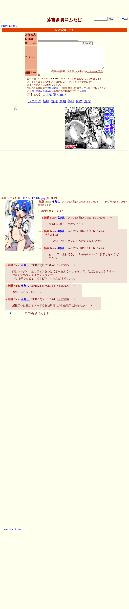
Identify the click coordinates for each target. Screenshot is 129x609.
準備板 (48, 87)
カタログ (34, 101)
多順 (62, 101)
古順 (54, 101)
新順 (46, 101)
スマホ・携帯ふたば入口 (39, 91)
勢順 (71, 101)
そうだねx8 (111, 201)
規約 (83, 91)
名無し (56, 201)
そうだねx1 (51, 234)
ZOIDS (61, 94)
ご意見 (55, 87)
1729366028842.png (34, 198)
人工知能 (49, 94)
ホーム (123, 18)
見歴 (79, 101)
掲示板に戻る (10, 25)
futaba (18, 529)
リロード (15, 313)
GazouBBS (8, 529)
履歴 (87, 101)
